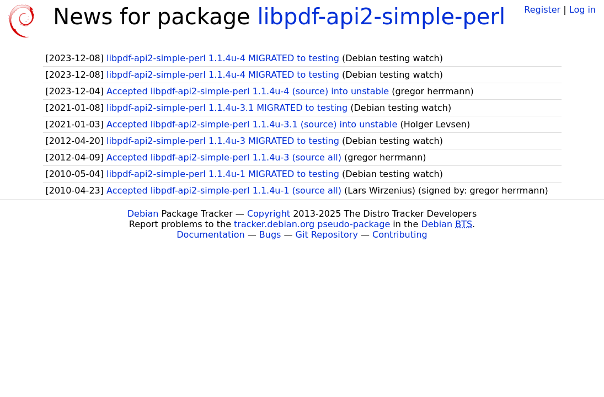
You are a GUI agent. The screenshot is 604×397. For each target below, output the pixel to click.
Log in (582, 9)
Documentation (210, 234)
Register (542, 9)
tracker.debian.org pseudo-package (312, 224)
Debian (143, 213)
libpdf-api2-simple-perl (381, 16)
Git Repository (327, 234)
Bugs (270, 234)
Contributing (399, 234)
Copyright (268, 213)
